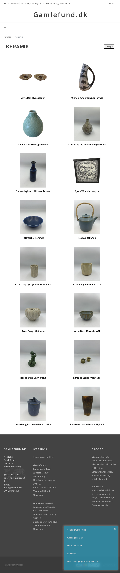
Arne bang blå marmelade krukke (33, 424)
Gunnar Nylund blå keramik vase (33, 191)
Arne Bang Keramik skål (87, 331)
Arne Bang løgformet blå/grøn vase (87, 144)
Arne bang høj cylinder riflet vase (33, 284)
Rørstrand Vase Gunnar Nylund (87, 424)
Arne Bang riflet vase (33, 331)
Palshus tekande (87, 237)
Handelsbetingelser (13, 564)
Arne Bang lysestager (33, 97)
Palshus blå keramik (33, 237)
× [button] (115, 528)
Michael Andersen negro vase (87, 97)
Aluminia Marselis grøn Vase (33, 144)
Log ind (110, 3)
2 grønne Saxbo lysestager (86, 377)
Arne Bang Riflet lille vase (87, 284)
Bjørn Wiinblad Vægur (87, 191)
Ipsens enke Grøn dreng (33, 377)
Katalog (7, 36)
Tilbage (109, 46)
